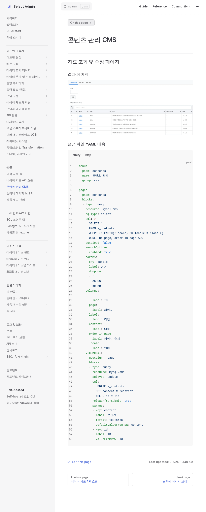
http (88, 155)
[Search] (76, 6)
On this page (81, 23)
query (76, 155)
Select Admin (20, 6)
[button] (27, 18)
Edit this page (79, 461)
